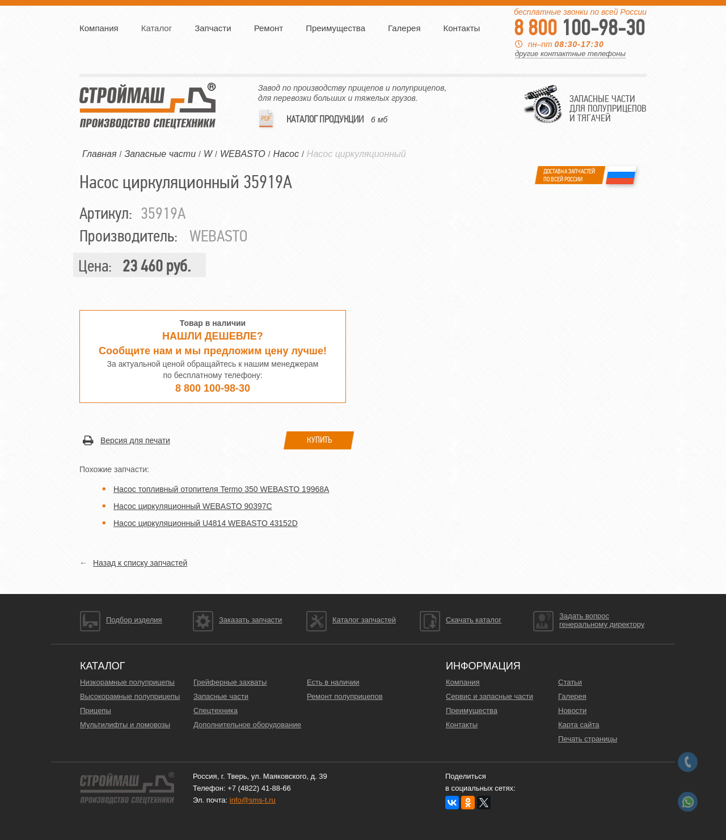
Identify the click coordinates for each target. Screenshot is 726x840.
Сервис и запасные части (489, 696)
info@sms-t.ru (253, 800)
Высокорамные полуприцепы (130, 696)
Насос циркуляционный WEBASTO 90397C (192, 506)
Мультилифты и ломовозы (125, 724)
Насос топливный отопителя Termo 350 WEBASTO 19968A (221, 489)
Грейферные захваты (230, 682)
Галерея (404, 28)
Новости (572, 710)
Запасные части (220, 696)
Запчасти (213, 28)
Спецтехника (215, 710)
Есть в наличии (333, 682)
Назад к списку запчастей (140, 562)
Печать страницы (587, 739)
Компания (99, 28)
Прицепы (95, 710)
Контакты (462, 28)
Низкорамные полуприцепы (127, 682)
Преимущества (335, 28)
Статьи (570, 682)
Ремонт (269, 28)
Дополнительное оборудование (247, 724)
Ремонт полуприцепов (345, 696)
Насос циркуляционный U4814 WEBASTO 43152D (205, 523)
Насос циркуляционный (356, 154)
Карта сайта (578, 724)
